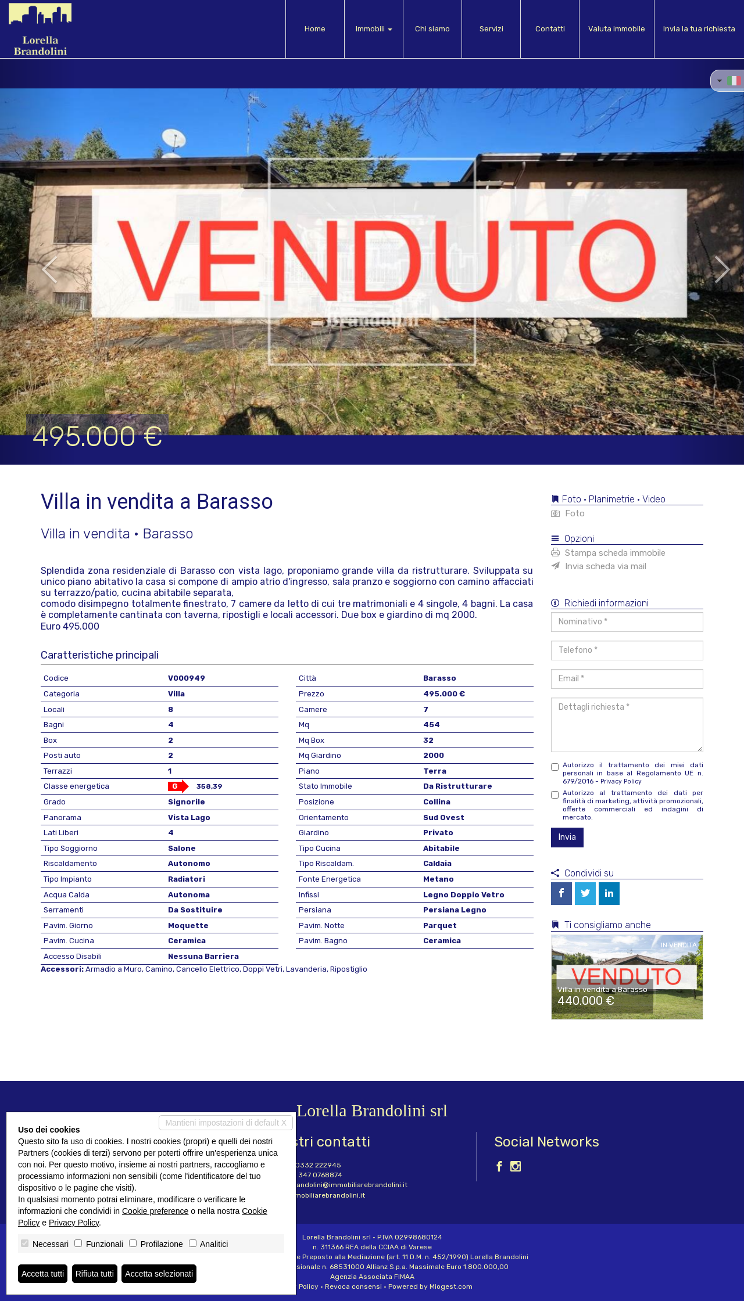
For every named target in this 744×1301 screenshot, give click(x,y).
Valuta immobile (616, 28)
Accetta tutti (43, 1273)
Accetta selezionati (159, 1273)
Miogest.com (451, 1286)
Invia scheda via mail (598, 566)
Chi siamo (432, 28)
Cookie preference (155, 1211)
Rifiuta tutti (95, 1273)
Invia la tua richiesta (699, 28)
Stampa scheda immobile (608, 553)
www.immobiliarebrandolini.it (316, 1195)
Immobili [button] (374, 28)
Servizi (491, 28)
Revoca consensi (353, 1286)
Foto (568, 513)
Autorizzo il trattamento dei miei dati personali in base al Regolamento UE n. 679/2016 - (627, 773)
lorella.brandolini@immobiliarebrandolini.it (337, 1185)
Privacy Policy (621, 781)
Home (315, 28)
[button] (37, 261)
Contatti (550, 28)
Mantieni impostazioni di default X (226, 1122)
